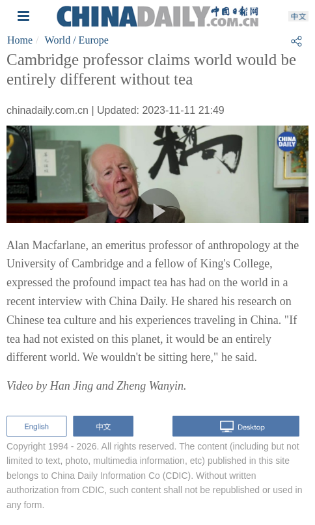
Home (20, 40)
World (58, 40)
